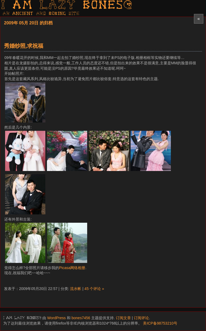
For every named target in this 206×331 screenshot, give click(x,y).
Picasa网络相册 (72, 268)
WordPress (56, 318)
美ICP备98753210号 (160, 323)
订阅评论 (141, 318)
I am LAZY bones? (67, 5)
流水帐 (75, 289)
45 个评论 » (94, 289)
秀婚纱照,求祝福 (23, 46)
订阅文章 (123, 318)
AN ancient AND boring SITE (41, 14)
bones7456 (81, 318)
